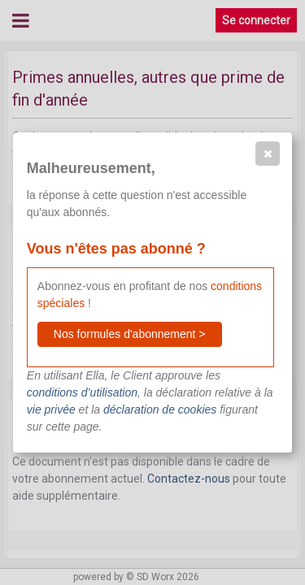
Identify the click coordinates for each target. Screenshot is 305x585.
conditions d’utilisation (82, 392)
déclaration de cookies (159, 409)
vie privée (51, 409)
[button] (267, 153)
